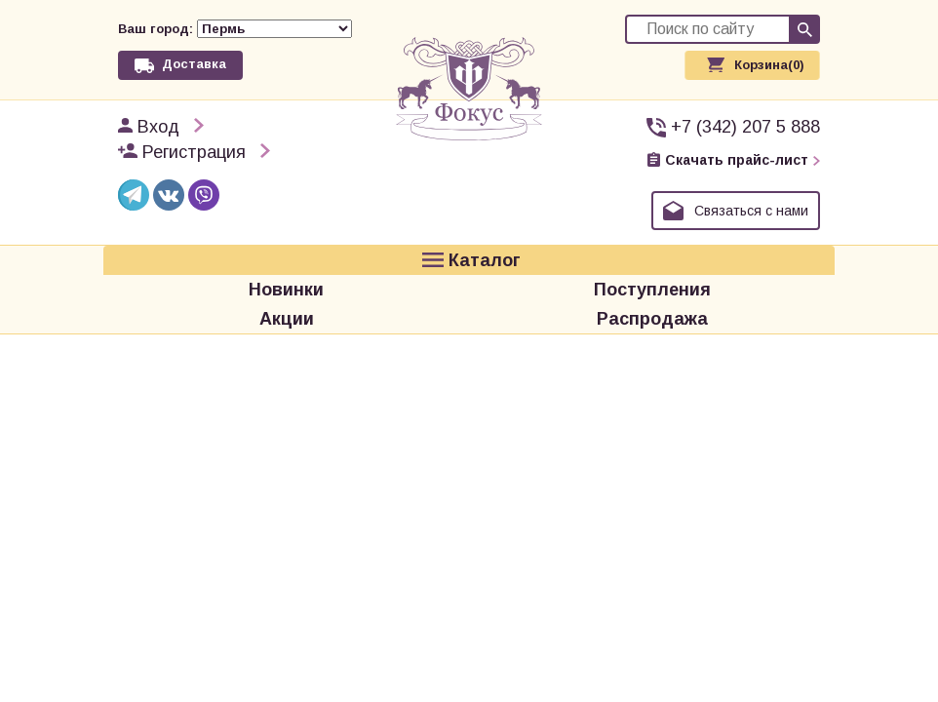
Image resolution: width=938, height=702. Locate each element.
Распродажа (652, 319)
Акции (286, 319)
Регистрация (194, 152)
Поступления (652, 289)
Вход (158, 126)
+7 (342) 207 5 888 (745, 126)
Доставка (194, 64)
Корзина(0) (769, 65)
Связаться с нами (751, 210)
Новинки (286, 289)
